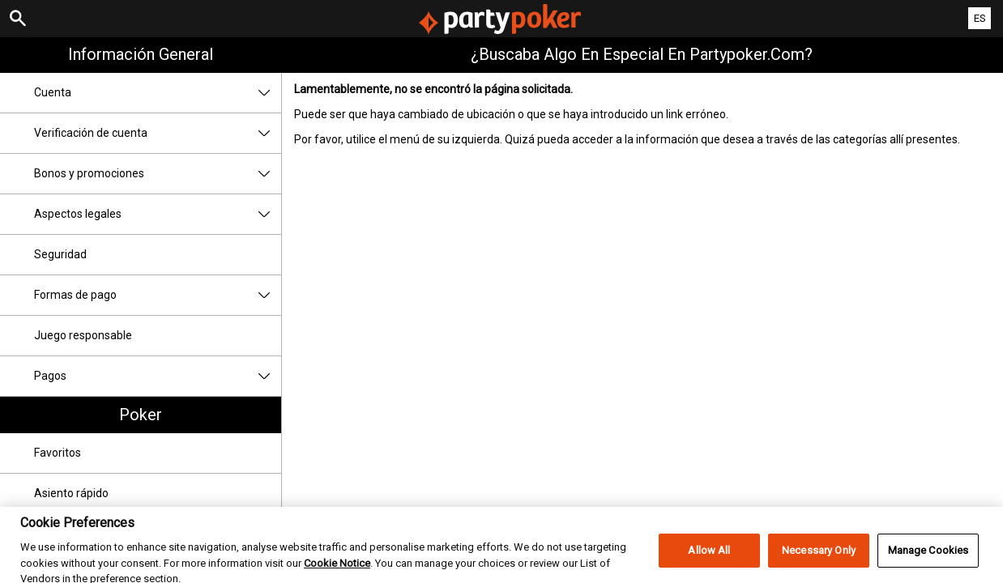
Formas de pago (157, 295)
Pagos (157, 376)
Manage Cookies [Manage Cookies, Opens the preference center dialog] (928, 561)
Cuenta (157, 93)
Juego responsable (83, 335)
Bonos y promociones (157, 174)
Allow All (709, 561)
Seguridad (60, 254)
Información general (140, 54)
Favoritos (57, 452)
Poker (140, 414)
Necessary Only (819, 561)
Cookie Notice (337, 574)
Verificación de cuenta (157, 133)
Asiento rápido (71, 493)
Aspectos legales (157, 214)
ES (980, 18)
